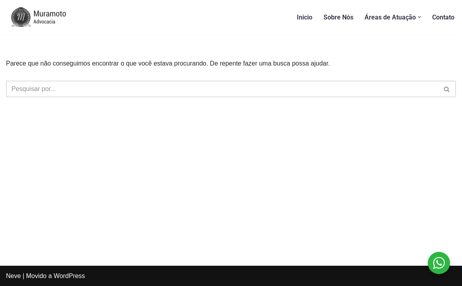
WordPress (69, 275)
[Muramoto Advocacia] (46, 17)
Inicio (304, 17)
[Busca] (222, 89)
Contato (443, 17)
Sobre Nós (338, 17)
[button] (419, 17)
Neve (13, 275)
